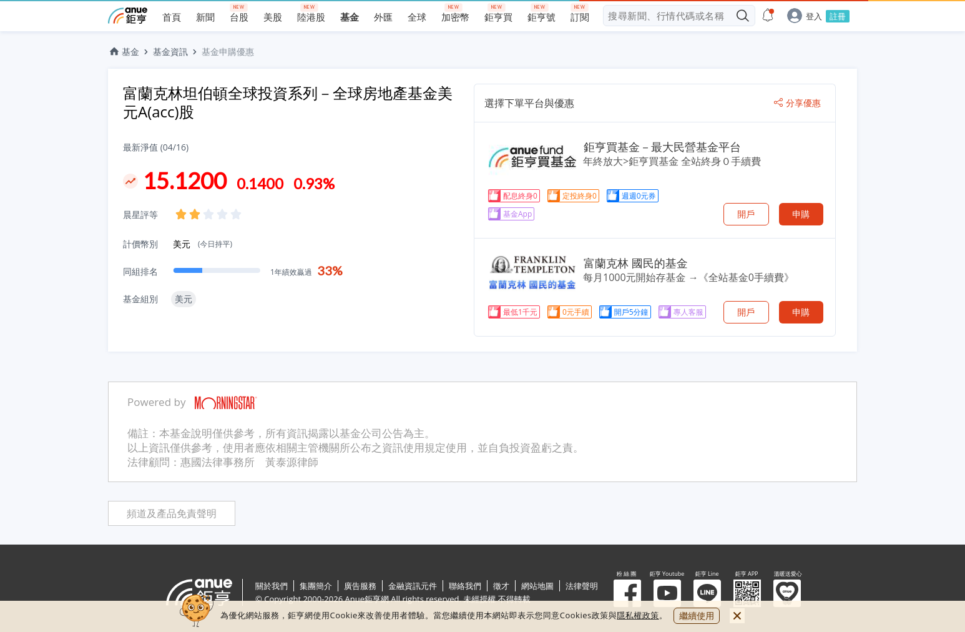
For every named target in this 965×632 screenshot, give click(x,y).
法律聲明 (582, 585)
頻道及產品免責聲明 (172, 513)
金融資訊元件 (412, 585)
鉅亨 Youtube (667, 593)
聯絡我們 (465, 585)
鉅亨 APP (747, 593)
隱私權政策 (638, 615)
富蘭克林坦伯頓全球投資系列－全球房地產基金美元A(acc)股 (288, 102)
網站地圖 (537, 585)
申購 (801, 214)
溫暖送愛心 (787, 593)
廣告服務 (360, 585)
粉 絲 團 (627, 593)
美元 (202, 244)
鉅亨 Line (707, 593)
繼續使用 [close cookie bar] (696, 615)
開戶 (746, 214)
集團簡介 (316, 585)
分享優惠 (797, 103)
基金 (123, 51)
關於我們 (271, 585)
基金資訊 (170, 51)
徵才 (501, 585)
